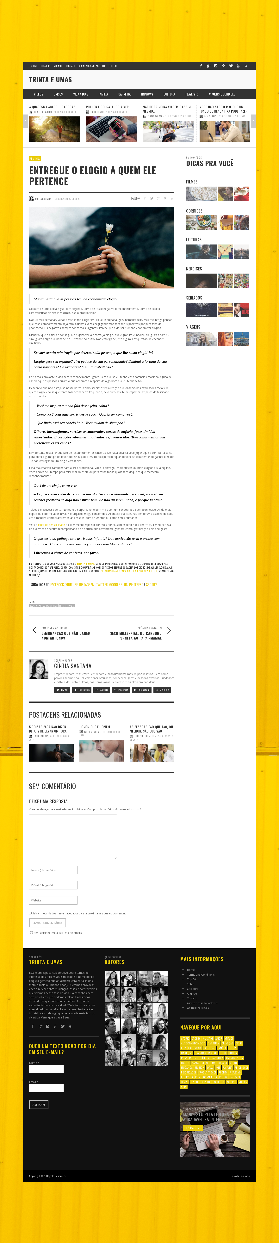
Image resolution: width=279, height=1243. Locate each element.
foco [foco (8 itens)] (223, 1053)
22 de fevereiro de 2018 (232, 116)
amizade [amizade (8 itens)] (208, 1038)
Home (191, 970)
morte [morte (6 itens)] (233, 1063)
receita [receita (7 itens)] (223, 1072)
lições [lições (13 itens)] (185, 1063)
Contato (192, 998)
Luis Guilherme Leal (146, 736)
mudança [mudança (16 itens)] (187, 1067)
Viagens (193, 327)
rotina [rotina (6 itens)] (223, 1077)
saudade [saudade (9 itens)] (235, 1077)
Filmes (192, 182)
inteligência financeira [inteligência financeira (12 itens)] (208, 1058)
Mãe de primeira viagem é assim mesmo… (167, 109)
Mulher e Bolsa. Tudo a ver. (108, 106)
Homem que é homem (94, 726)
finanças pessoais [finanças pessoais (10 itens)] (206, 1053)
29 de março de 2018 (64, 112)
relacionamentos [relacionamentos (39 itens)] (206, 1077)
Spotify (151, 584)
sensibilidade (66, 605)
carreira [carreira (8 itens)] (213, 1043)
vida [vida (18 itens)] (184, 1087)
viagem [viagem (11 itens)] (243, 1082)
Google (101, 689)
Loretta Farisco (43, 112)
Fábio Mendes (41, 736)
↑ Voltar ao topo (241, 1176)
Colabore (192, 989)
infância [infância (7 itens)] (186, 1058)
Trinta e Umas (86, 563)
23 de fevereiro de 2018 (178, 116)
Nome (34, 1063)
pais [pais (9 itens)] (217, 1067)
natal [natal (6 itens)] (210, 1067)
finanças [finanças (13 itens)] (186, 1053)
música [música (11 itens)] (199, 1067)
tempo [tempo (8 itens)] (185, 1082)
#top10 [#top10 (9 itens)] (185, 1038)
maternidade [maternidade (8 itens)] (219, 1063)
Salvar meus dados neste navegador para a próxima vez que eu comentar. (79, 913)
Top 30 (191, 979)
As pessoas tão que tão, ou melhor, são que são (151, 728)
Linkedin (162, 689)
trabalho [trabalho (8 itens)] (218, 1082)
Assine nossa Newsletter (202, 1003)
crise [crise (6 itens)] (239, 1043)
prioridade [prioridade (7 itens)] (241, 1067)
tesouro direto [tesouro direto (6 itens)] (200, 1082)
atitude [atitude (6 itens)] (229, 1038)
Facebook (57, 584)
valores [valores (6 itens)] (231, 1082)
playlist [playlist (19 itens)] (227, 1067)
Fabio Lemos (97, 112)
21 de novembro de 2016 (67, 199)
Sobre (190, 984)
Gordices (194, 211)
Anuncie (192, 993)
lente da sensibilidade (51, 525)
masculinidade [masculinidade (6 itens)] (200, 1063)
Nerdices (194, 269)
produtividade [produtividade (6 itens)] (207, 1072)
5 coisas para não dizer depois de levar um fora (48, 728)
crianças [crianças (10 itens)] (227, 1043)
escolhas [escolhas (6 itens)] (209, 1048)
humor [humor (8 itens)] (232, 1053)
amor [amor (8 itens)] (218, 1038)
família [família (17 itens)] (222, 1048)
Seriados (194, 298)
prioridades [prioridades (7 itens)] (188, 1072)
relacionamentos (48, 605)
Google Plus (118, 584)
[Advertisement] (139, 29)
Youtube (71, 584)
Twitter (102, 584)
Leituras (194, 240)
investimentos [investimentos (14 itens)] (234, 1058)
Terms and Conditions (201, 974)
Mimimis (35, 158)
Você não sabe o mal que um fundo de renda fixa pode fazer (224, 109)
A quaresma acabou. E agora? (52, 106)
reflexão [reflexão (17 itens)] (235, 1072)
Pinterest (136, 584)
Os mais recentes (198, 1008)
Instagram (87, 584)
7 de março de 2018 (116, 112)
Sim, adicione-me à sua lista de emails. (55, 933)
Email (33, 1082)
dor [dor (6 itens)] (183, 1048)
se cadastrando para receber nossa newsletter (129, 571)
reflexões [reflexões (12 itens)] (187, 1077)
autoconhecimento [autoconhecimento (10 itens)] (193, 1043)
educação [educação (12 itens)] (194, 1048)
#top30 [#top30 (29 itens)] (196, 1038)
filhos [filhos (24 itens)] (233, 1048)
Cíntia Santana (156, 116)
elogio (33, 605)
